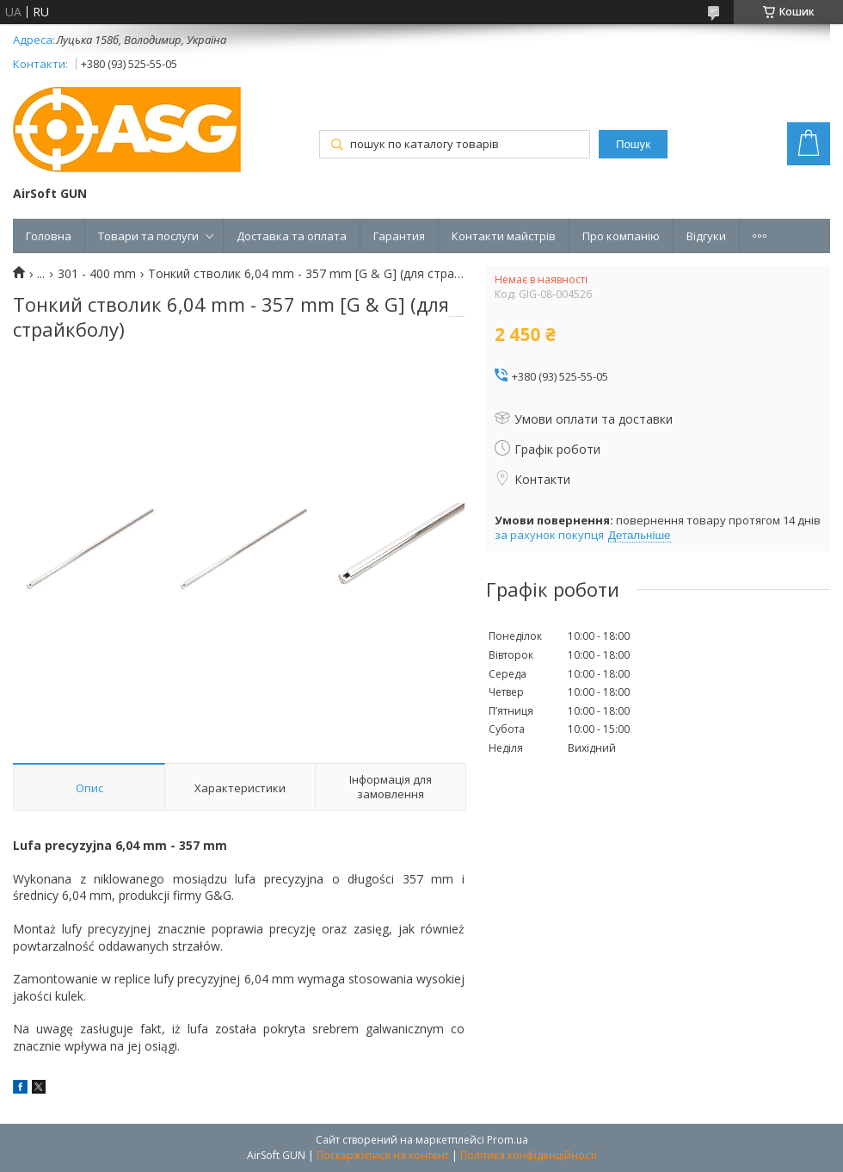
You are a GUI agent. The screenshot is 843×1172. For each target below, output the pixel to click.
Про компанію (621, 236)
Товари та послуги (148, 236)
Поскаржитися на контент (383, 1155)
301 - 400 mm (97, 274)
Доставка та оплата (292, 236)
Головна (48, 236)
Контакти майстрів (504, 236)
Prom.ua (507, 1139)
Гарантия (399, 236)
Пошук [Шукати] (633, 144)
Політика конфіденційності (528, 1155)
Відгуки (706, 236)
